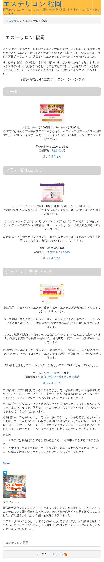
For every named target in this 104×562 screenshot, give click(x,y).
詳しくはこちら (52, 156)
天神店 (52, 376)
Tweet (6, 463)
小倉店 (42, 376)
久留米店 (74, 376)
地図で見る (59, 150)
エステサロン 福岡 (17, 542)
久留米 (67, 252)
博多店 (62, 376)
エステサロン (14, 20)
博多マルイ (53, 252)
